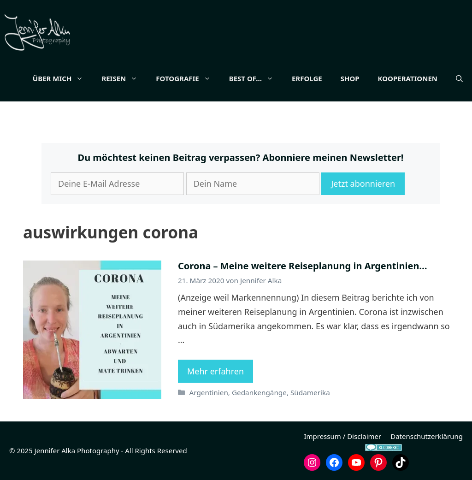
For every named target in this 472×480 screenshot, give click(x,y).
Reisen (124, 78)
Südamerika (310, 392)
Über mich (63, 78)
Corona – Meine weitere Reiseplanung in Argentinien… (302, 266)
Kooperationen (407, 78)
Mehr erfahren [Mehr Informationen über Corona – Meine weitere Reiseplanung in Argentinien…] (215, 371)
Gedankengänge (259, 392)
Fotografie (187, 78)
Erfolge (307, 78)
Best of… (256, 78)
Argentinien (208, 392)
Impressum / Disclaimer (342, 436)
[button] (459, 78)
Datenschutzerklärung (426, 436)
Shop (350, 78)
